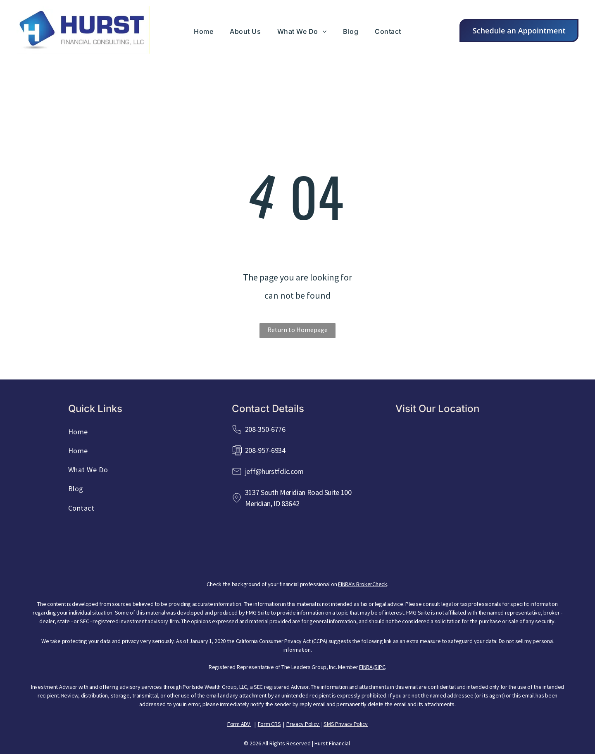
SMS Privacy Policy (346, 724)
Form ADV (238, 724)
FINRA (366, 667)
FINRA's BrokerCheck (362, 584)
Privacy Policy (302, 724)
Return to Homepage (297, 329)
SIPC (379, 667)
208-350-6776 (265, 429)
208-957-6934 (265, 450)
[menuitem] (203, 31)
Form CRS (269, 724)
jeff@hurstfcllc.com (274, 471)
